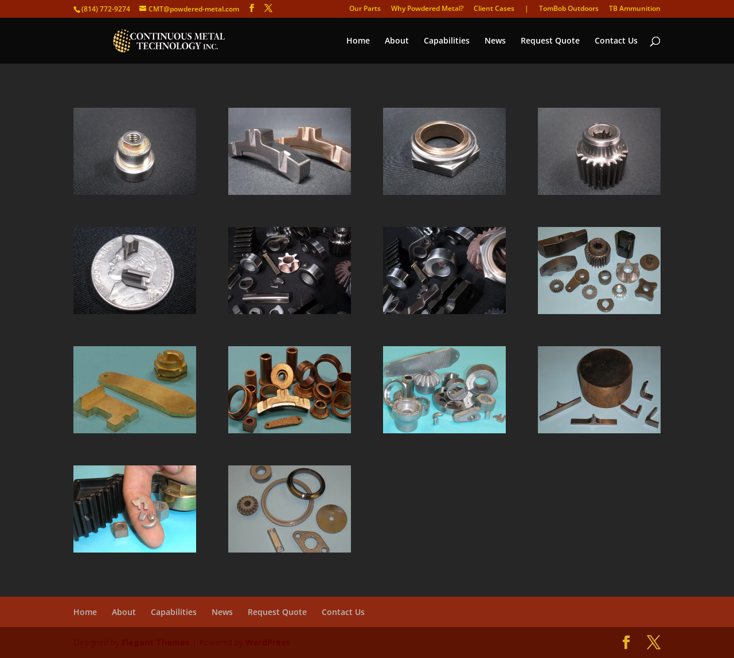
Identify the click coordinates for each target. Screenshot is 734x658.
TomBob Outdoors (569, 9)
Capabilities (447, 41)
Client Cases (494, 9)
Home (358, 41)
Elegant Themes (156, 642)
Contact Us (616, 41)
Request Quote (550, 41)
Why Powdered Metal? (427, 9)
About (397, 41)
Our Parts (365, 9)
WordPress (267, 642)
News (495, 41)
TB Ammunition (635, 9)
